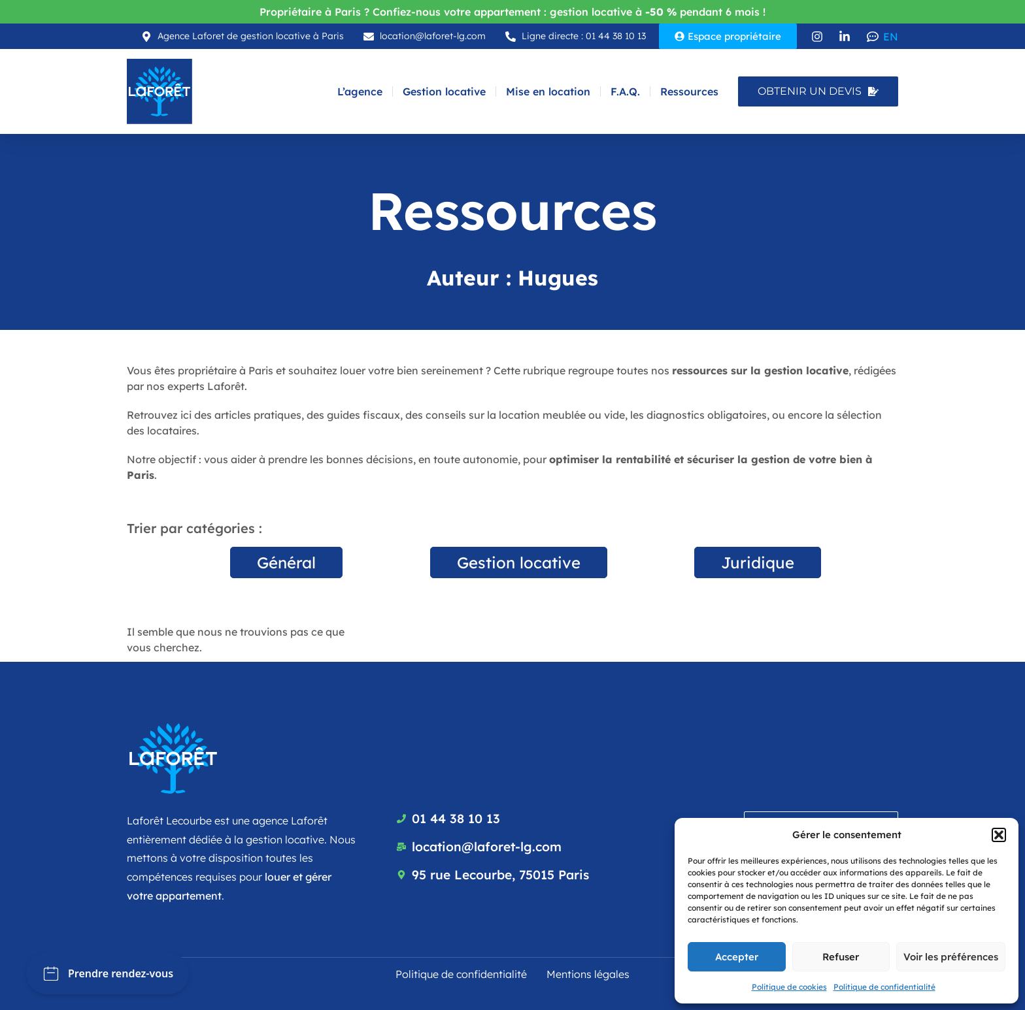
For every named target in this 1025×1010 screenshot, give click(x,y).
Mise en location (548, 91)
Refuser (840, 957)
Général (286, 562)
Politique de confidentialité (884, 987)
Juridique (757, 562)
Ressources (689, 91)
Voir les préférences (950, 957)
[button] (998, 834)
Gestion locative (444, 91)
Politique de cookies (789, 987)
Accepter (736, 957)
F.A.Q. (625, 91)
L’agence (359, 91)
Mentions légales (588, 974)
